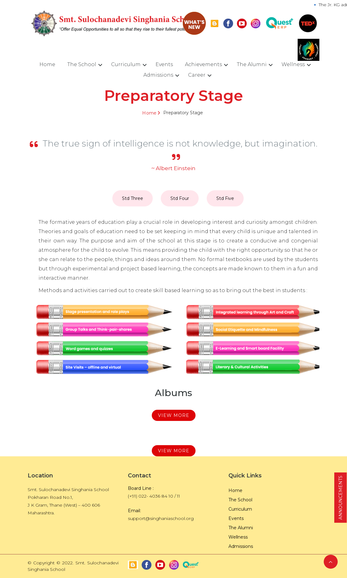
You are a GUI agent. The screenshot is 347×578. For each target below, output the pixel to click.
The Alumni (252, 64)
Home (47, 64)
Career (196, 75)
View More (173, 415)
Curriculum (126, 64)
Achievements (203, 64)
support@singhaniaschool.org (161, 518)
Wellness (293, 64)
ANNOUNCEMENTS (340, 498)
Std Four (179, 198)
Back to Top (331, 562)
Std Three (132, 198)
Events (164, 64)
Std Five (225, 198)
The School (81, 64)
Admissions (158, 75)
